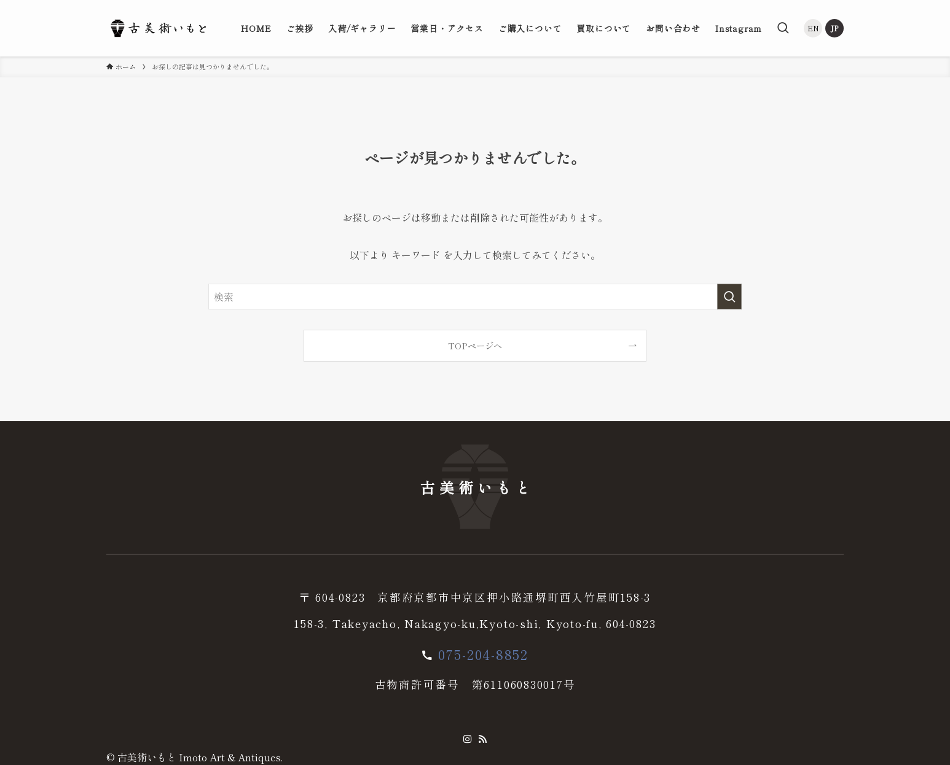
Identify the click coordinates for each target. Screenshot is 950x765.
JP (834, 28)
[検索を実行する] (729, 296)
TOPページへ (475, 345)
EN (813, 28)
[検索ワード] (475, 296)
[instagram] (467, 739)
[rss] (482, 739)
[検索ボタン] (782, 28)
